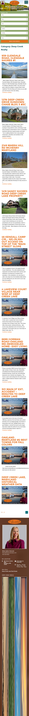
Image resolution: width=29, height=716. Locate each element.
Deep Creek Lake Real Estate (9, 571)
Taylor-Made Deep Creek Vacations (14, 2)
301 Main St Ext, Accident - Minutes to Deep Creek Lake (13, 393)
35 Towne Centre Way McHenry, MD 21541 (8, 562)
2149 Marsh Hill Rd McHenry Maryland (12, 148)
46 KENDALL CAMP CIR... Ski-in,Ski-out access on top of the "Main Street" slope (14, 242)
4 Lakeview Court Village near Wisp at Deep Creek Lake (14, 293)
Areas (2, 21)
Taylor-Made (14, 521)
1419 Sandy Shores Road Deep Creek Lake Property (14, 193)
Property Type (4, 12)
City (2, 17)
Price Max (3, 30)
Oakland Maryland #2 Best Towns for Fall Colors (14, 441)
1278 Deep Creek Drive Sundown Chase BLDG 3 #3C (14, 102)
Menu (26, 2)
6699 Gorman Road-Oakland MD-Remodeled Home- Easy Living (14, 343)
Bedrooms (3, 35)
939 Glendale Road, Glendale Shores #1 (13, 58)
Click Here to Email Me (20, 562)
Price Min (3, 26)
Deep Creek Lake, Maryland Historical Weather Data (14, 481)
